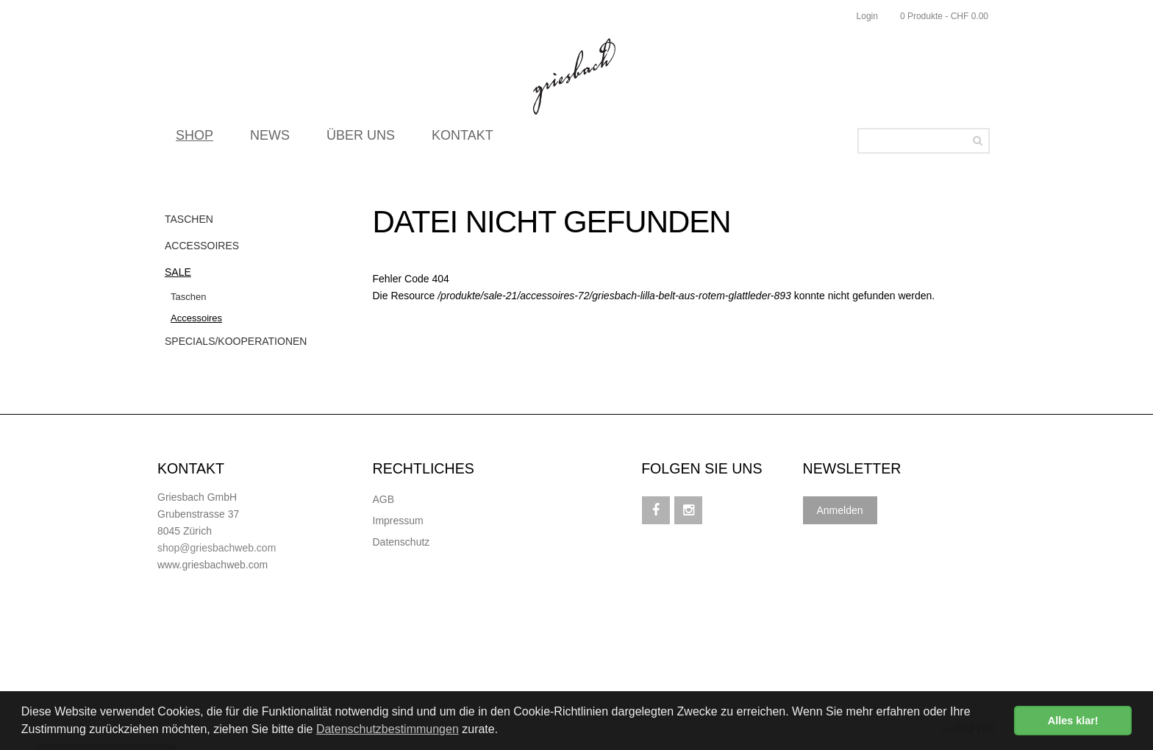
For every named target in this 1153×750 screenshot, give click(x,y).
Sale (178, 272)
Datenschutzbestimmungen (387, 729)
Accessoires (202, 245)
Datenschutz (401, 542)
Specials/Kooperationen (236, 341)
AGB (384, 499)
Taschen (189, 219)
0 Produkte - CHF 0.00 (944, 16)
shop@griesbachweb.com (216, 548)
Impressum (398, 520)
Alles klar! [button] (1073, 720)
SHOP (194, 139)
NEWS (270, 139)
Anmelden (840, 510)
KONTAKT (462, 139)
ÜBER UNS (360, 139)
